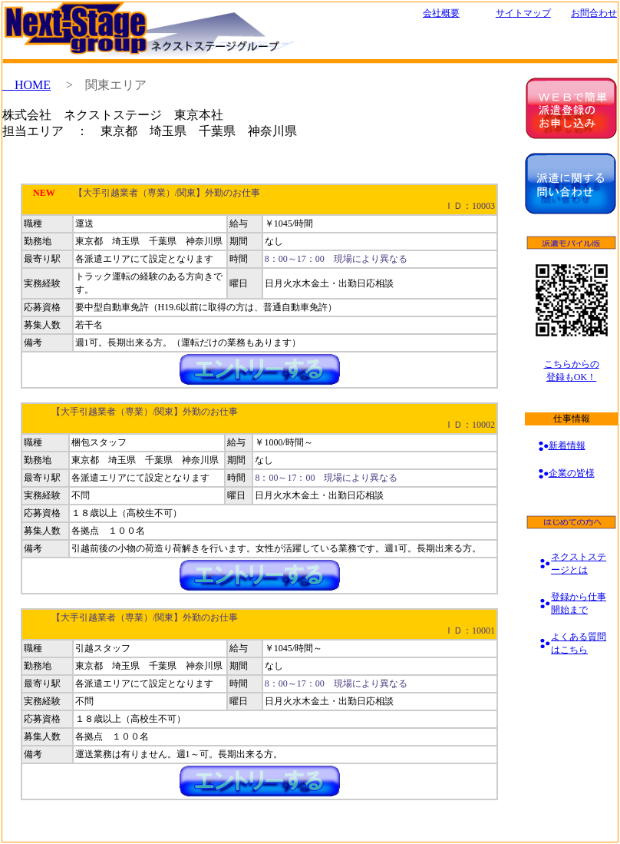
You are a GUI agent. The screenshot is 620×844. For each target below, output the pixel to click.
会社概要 (441, 13)
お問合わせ (594, 13)
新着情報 (567, 445)
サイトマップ (523, 13)
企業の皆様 (572, 473)
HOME (26, 84)
